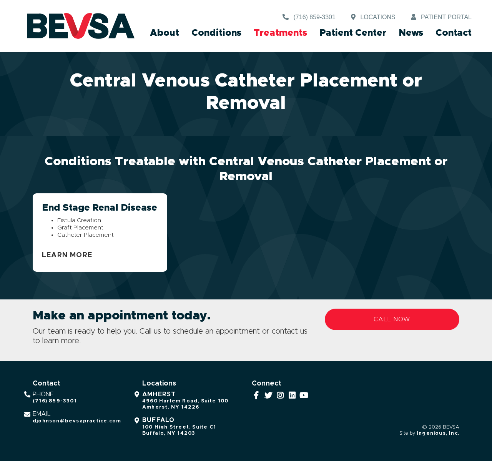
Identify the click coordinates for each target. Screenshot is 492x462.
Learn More (67, 256)
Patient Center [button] (352, 33)
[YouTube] (304, 396)
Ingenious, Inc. (438, 434)
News (411, 33)
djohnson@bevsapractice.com (77, 421)
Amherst (159, 395)
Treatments (280, 33)
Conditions (216, 33)
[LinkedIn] (292, 396)
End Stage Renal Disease (99, 208)
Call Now (392, 320)
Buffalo (158, 421)
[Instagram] (280, 396)
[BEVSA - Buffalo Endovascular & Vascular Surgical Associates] (81, 26)
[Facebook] (256, 396)
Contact (453, 33)
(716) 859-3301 (55, 402)
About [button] (164, 33)
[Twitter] (268, 396)
